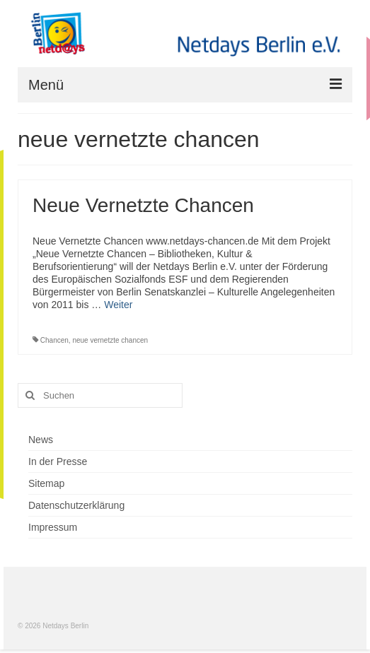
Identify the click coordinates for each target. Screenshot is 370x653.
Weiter (118, 304)
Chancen (54, 340)
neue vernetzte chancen (110, 340)
